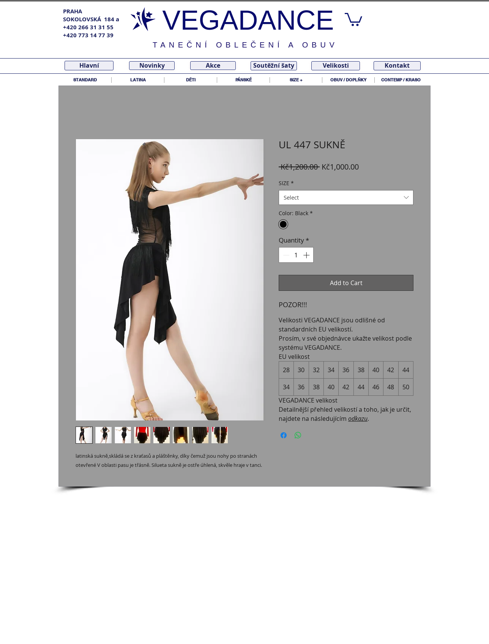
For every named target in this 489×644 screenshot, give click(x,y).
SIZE (286, 183)
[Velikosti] (335, 65)
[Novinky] (152, 65)
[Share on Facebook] (283, 435)
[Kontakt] (397, 65)
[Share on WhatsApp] (298, 435)
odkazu (358, 418)
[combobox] (346, 197)
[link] (353, 18)
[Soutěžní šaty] (274, 65)
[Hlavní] (89, 65)
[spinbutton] (296, 255)
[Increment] (307, 255)
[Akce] (213, 65)
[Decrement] (285, 255)
